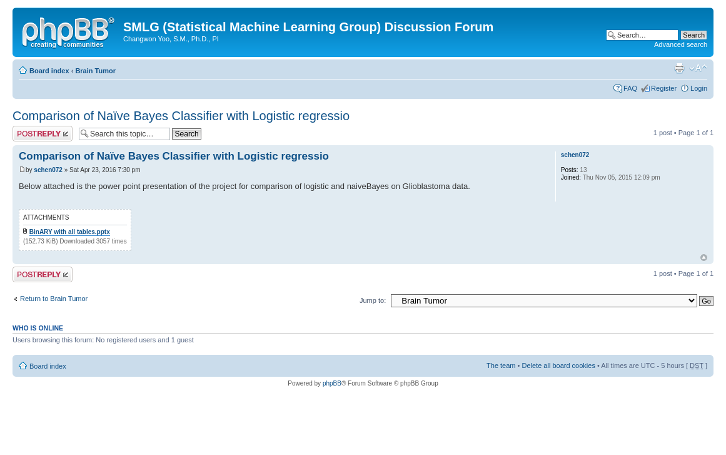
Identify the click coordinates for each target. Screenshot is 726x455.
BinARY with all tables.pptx (69, 231)
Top (703, 257)
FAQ (630, 88)
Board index (49, 70)
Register (664, 88)
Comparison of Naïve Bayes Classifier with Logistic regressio (181, 116)
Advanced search (680, 44)
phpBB (332, 383)
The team (501, 365)
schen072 (48, 169)
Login (698, 88)
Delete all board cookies (558, 365)
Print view (679, 68)
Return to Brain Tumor (54, 298)
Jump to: (373, 300)
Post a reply (43, 133)
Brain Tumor (95, 70)
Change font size (698, 68)
